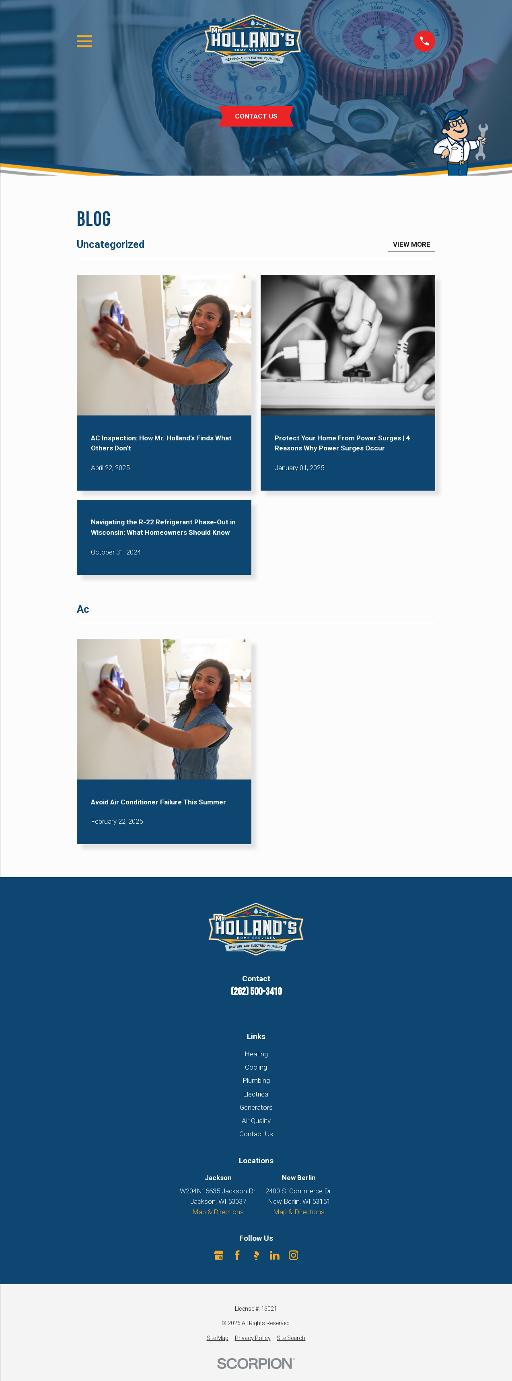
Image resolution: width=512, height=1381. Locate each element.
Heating (256, 1054)
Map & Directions (218, 1212)
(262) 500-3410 (256, 992)
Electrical (256, 1094)
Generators (256, 1107)
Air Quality (256, 1121)
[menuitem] (217, 1338)
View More (411, 245)
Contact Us (256, 1134)
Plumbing (256, 1080)
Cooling (256, 1067)
